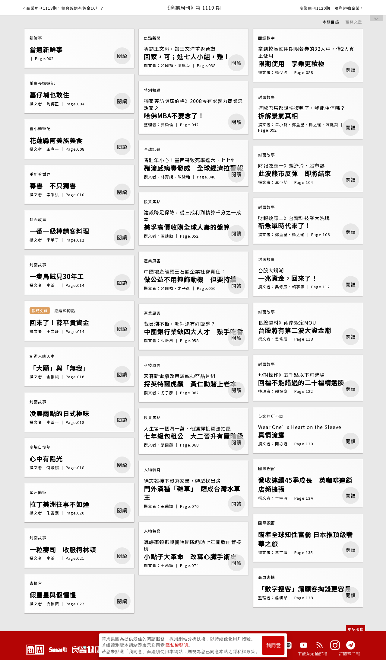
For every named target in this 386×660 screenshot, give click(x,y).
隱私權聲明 (177, 645)
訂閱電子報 (349, 654)
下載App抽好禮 (312, 654)
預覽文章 (353, 22)
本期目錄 (330, 22)
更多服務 (355, 629)
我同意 (273, 645)
